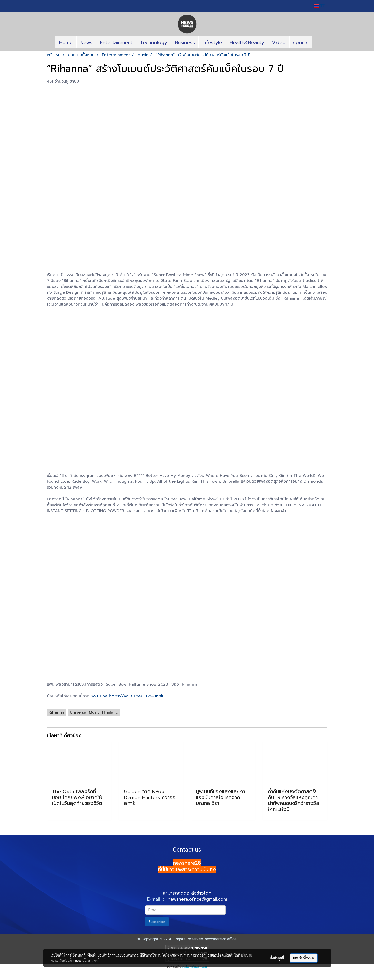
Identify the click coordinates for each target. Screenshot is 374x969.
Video (279, 42)
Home (66, 42)
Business (185, 42)
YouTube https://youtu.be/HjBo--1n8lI (127, 696)
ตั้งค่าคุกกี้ (277, 958)
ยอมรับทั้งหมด (303, 958)
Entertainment (116, 42)
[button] (317, 42)
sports (301, 42)
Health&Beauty (247, 42)
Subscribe (157, 921)
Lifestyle (212, 42)
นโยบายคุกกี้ (90, 960)
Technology (153, 42)
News (86, 42)
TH (319, 6)
